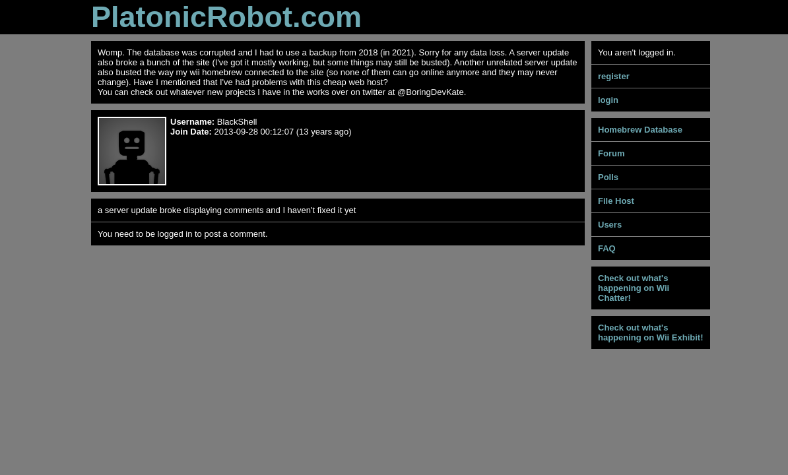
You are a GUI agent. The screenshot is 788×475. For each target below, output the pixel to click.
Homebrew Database (640, 130)
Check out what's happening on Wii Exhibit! (650, 332)
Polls (608, 177)
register (614, 76)
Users (610, 225)
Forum (611, 153)
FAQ (607, 248)
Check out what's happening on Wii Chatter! (633, 288)
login (608, 100)
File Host (616, 201)
